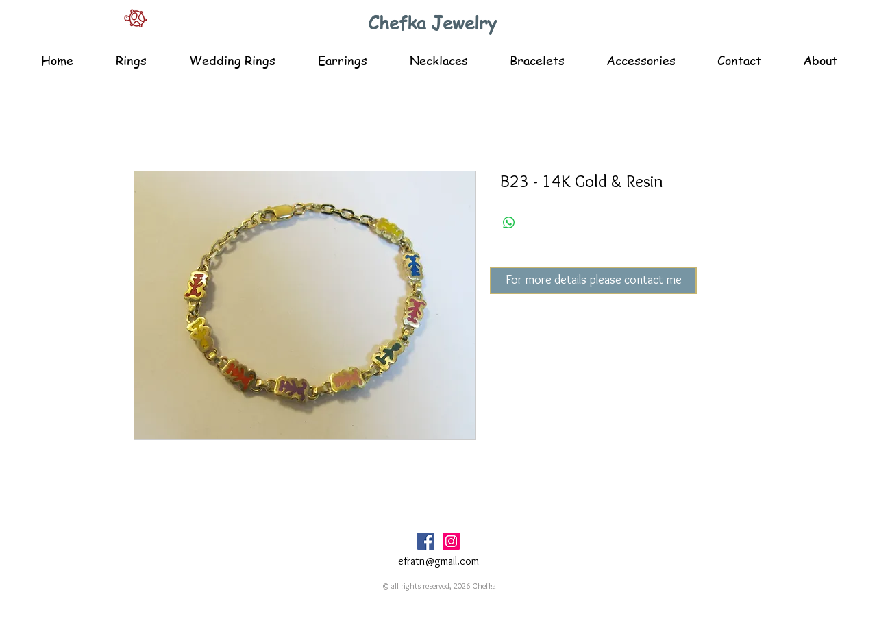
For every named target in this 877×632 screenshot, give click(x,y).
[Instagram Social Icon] (451, 541)
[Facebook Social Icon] (425, 541)
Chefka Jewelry (432, 22)
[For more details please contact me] (593, 280)
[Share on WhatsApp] (509, 223)
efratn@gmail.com (438, 561)
